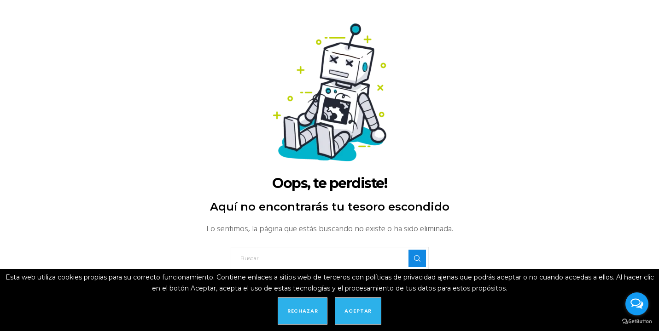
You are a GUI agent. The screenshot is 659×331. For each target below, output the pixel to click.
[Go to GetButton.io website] (637, 322)
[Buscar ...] (330, 258)
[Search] (417, 258)
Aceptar (358, 310)
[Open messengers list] (636, 303)
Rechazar (302, 310)
